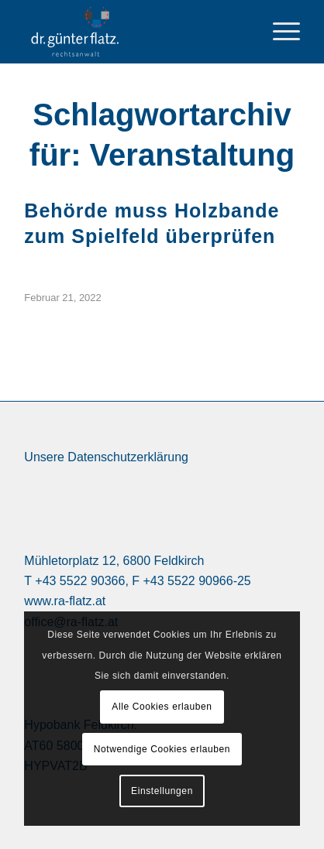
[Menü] (278, 32)
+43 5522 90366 (80, 580)
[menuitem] (278, 32)
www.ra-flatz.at (64, 601)
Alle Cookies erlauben (162, 706)
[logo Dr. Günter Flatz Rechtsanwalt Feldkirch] (140, 32)
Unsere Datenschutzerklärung (106, 457)
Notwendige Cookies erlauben (162, 749)
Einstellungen (162, 791)
